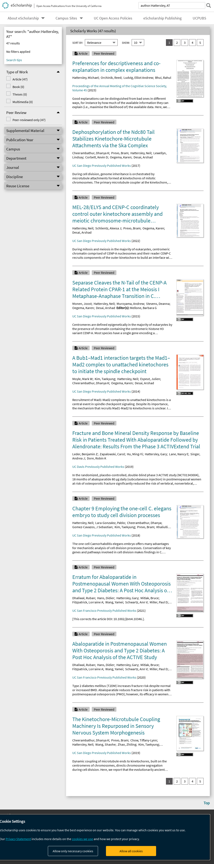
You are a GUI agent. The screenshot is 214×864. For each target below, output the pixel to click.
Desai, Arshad (143, 157)
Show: (126, 42)
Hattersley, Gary (156, 454)
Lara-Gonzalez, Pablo (110, 523)
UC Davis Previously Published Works (98, 466)
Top (207, 802)
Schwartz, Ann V (136, 602)
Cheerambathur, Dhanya (144, 523)
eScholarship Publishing (162, 18)
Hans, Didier (105, 598)
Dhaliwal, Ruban (83, 598)
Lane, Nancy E (178, 454)
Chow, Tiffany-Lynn (143, 740)
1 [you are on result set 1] (169, 42)
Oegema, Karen (120, 157)
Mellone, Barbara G (143, 308)
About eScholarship (23, 18)
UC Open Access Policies (113, 18)
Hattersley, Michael (85, 77)
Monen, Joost (82, 303)
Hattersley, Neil (140, 153)
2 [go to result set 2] (177, 42)
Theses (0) (20, 94)
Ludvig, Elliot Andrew (138, 77)
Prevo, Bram (119, 153)
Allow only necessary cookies (73, 851)
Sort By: (77, 42)
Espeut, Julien (150, 379)
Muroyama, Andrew (130, 303)
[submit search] (208, 5)
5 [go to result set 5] (200, 42)
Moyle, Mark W (82, 379)
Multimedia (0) (23, 102)
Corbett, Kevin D (96, 157)
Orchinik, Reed (111, 77)
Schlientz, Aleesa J (108, 228)
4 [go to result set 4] (192, 42)
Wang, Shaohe (105, 744)
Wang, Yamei (114, 602)
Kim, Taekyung (105, 379)
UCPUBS (199, 18)
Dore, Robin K (96, 458)
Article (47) (20, 79)
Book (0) (18, 87)
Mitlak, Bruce (149, 598)
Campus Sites (66, 18)
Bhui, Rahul (163, 77)
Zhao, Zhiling (127, 744)
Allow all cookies (131, 851)
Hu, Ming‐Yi (135, 454)
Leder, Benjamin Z (85, 454)
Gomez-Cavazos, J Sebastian (92, 527)
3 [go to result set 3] (185, 42)
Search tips (14, 60)
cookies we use (82, 839)
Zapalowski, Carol (112, 454)
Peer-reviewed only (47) (29, 120)
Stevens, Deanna (157, 303)
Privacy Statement (18, 839)
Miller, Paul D (159, 602)
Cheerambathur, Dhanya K (90, 153)
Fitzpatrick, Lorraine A (87, 602)
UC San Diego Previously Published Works (101, 165)
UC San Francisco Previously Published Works (104, 610)
